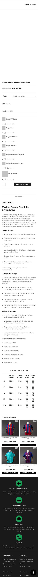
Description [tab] (19, 197)
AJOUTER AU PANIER (10, 444)
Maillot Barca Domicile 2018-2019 (28, 465)
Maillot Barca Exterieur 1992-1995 (10, 465)
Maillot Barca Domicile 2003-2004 (28, 438)
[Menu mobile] (32, 4)
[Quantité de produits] (4, 184)
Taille (5, 96)
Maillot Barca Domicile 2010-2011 (9, 438)
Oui (10, 124)
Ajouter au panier (22, 184)
